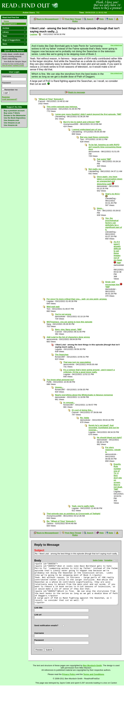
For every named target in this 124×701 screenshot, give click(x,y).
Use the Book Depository (15, 118)
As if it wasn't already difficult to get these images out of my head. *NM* (118, 252)
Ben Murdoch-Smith (92, 665)
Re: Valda (84, 418)
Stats (110, 19)
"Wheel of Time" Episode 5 (50, 99)
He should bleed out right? (109, 437)
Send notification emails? (46, 625)
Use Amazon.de (10, 125)
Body (37, 560)
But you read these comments (94, 137)
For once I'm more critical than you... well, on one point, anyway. (77, 299)
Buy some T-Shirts (12, 113)
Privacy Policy (69, 674)
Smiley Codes (98, 560)
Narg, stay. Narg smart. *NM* (68, 329)
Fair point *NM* (104, 159)
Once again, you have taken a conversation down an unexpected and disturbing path (109, 180)
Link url (37, 614)
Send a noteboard (40, 34)
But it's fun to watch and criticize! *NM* (81, 122)
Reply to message (76, 92)
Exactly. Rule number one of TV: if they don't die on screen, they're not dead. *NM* (118, 476)
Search (90, 19)
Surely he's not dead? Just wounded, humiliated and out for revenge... (104, 427)
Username (6, 76)
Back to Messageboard (47, 19)
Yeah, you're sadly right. (83, 506)
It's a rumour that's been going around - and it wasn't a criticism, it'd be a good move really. (89, 371)
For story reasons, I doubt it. (112, 449)
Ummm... (59, 387)
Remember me (11, 90)
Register (6, 97)
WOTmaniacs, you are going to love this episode (69, 322)
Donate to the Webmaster (15, 115)
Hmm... (100, 208)
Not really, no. (95, 169)
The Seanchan (61, 354)
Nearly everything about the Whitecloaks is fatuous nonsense (84, 395)
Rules (75, 21)
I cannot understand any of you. (87, 129)
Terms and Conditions (93, 674)
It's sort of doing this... (82, 410)
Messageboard (10, 24)
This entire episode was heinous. (62, 106)
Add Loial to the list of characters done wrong (68, 337)
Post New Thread (73, 19)
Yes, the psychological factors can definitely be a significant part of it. (113, 224)
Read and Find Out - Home (46, 5)
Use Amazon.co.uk (12, 123)
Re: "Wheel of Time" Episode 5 (61, 521)
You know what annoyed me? (60, 380)
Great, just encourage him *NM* (113, 284)
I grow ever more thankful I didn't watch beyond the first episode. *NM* (88, 114)
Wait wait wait (53, 306)
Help (101, 19)
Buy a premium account (14, 111)
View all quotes (7, 65)
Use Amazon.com (11, 120)
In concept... (69, 402)
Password (6, 83)
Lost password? (9, 99)
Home (6, 21)
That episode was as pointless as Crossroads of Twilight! (73, 513)
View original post (116, 45)
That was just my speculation (77, 362)
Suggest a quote (18, 65)
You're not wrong (63, 314)
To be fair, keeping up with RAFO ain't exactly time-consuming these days (105, 147)
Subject (39, 550)
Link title (38, 607)
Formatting (108, 560)
